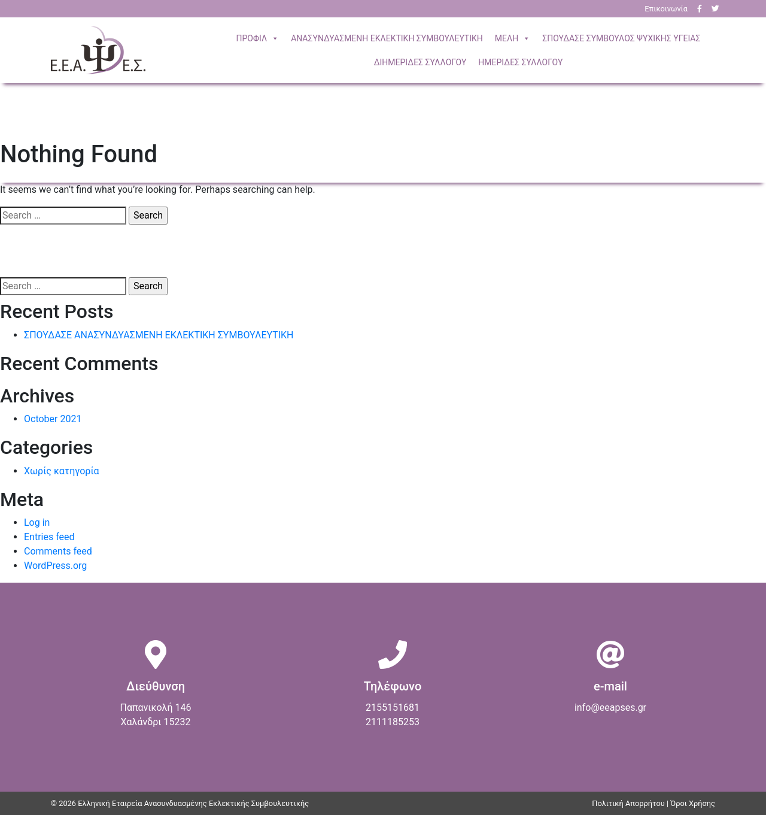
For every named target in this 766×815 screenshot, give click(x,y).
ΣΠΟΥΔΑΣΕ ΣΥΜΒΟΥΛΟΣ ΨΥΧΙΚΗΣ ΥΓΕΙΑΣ (621, 38)
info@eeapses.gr (610, 707)
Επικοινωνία (666, 8)
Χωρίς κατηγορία (61, 471)
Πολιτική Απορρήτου (628, 803)
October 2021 (52, 419)
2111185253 (393, 722)
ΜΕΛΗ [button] (512, 38)
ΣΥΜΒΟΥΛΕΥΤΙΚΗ (387, 38)
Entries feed (49, 537)
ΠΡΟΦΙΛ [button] (257, 38)
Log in (37, 522)
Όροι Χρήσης (692, 803)
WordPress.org (55, 565)
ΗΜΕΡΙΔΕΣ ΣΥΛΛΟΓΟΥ (520, 62)
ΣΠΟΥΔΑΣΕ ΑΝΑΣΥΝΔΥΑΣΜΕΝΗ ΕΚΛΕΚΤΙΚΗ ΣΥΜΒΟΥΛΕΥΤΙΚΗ (158, 335)
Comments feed (58, 551)
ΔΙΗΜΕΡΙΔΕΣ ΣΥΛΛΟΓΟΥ (420, 62)
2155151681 (393, 707)
